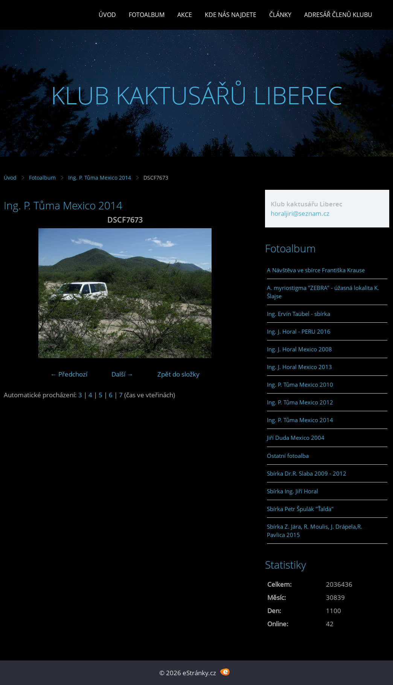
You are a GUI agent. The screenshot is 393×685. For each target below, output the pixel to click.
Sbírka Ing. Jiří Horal (292, 491)
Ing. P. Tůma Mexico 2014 (99, 177)
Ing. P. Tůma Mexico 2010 (300, 384)
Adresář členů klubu (338, 15)
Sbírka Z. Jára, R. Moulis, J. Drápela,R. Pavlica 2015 (314, 531)
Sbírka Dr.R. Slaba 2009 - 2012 (306, 473)
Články (280, 15)
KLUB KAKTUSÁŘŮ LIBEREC (197, 95)
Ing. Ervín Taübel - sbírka (298, 313)
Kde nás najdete (230, 15)
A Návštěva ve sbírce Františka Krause (316, 270)
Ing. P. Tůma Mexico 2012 (300, 402)
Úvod (107, 15)
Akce (184, 15)
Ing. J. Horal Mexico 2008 (299, 349)
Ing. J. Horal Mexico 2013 (299, 367)
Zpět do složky (178, 374)
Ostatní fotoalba (288, 455)
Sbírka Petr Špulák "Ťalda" (300, 509)
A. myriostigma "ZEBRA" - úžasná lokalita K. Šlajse (323, 292)
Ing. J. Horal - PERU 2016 (299, 331)
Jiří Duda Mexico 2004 (295, 437)
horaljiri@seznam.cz (300, 213)
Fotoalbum (147, 15)
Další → (122, 374)
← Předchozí (68, 374)
